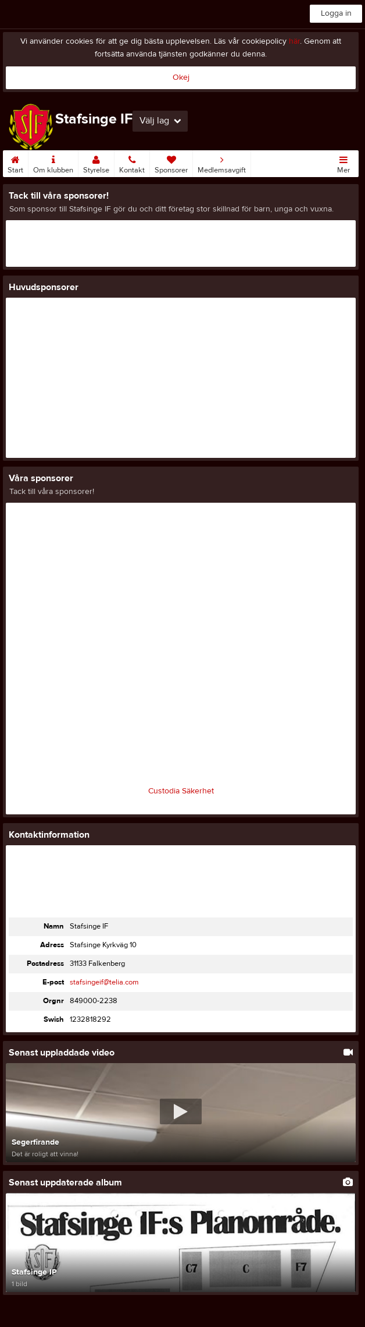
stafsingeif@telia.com (104, 982)
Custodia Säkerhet (181, 791)
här (294, 41)
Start (15, 162)
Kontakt (132, 162)
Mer (343, 162)
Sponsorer (171, 162)
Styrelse (96, 162)
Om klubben (53, 162)
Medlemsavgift (222, 162)
